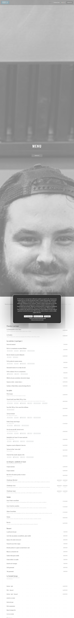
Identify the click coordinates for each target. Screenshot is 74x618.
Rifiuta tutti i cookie (38, 316)
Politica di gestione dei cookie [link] (37, 319)
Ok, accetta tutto (28, 316)
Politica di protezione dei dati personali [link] (37, 318)
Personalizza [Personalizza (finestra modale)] (47, 316)
